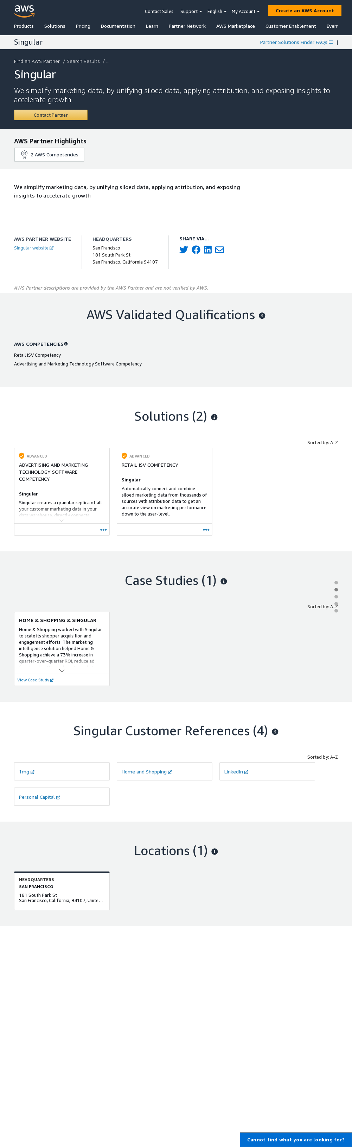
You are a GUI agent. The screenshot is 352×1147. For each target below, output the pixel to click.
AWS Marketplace (235, 26)
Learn (152, 26)
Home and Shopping (147, 772)
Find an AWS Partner (37, 61)
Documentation (118, 26)
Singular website (33, 248)
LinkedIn (236, 772)
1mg (26, 772)
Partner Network (187, 26)
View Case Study (35, 679)
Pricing (83, 26)
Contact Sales (159, 11)
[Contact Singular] (51, 115)
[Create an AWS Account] (304, 10)
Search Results (84, 61)
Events (334, 26)
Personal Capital (39, 797)
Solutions (54, 26)
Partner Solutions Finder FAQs (296, 42)
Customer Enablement (290, 26)
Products (24, 26)
